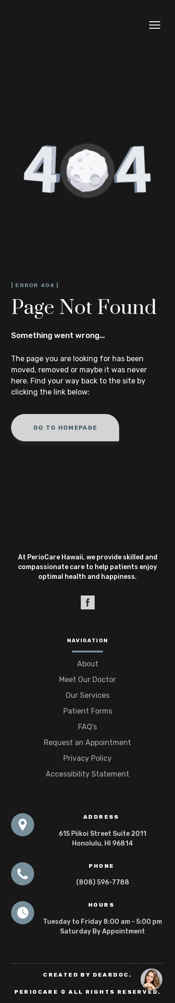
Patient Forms (87, 711)
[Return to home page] (47, 25)
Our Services (87, 695)
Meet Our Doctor (87, 679)
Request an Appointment (87, 742)
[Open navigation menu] (154, 25)
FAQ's (87, 726)
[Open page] (87, 521)
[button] (65, 428)
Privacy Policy (87, 758)
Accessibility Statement (87, 774)
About (87, 663)
